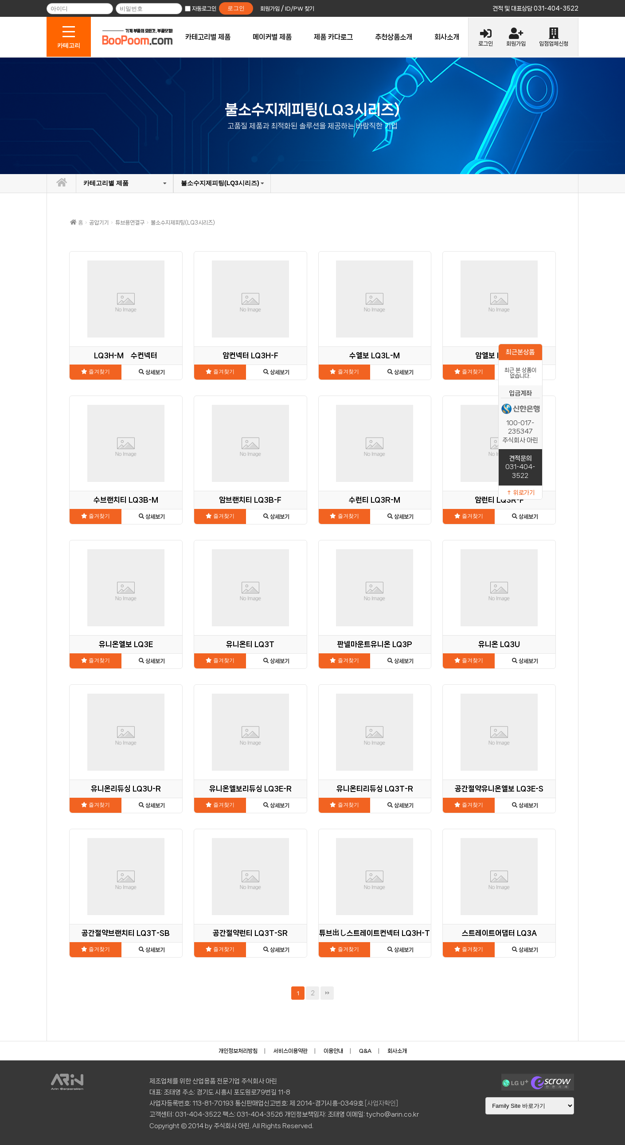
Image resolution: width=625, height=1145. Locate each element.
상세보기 (152, 372)
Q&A (365, 1051)
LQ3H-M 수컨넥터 (125, 355)
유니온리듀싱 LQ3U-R (126, 788)
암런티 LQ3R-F (499, 500)
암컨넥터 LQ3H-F (250, 355)
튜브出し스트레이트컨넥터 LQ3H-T (374, 933)
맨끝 (327, 993)
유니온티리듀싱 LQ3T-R (374, 788)
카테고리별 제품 (207, 37)
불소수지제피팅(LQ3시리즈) (220, 182)
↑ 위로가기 (520, 492)
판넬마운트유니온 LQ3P (374, 644)
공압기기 (99, 222)
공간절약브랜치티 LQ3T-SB (126, 933)
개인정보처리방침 (238, 1051)
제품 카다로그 (333, 37)
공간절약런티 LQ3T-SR (250, 933)
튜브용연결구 (130, 222)
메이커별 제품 (272, 37)
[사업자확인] (381, 1103)
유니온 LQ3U (499, 644)
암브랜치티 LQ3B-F (250, 500)
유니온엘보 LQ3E (126, 644)
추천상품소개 (393, 37)
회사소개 (446, 37)
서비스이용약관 (290, 1051)
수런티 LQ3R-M (374, 500)
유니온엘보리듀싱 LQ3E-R (250, 788)
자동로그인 (204, 9)
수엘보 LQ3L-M (374, 355)
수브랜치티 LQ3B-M (126, 500)
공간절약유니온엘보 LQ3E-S (499, 788)
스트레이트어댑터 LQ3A (499, 933)
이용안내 (333, 1051)
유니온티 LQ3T (250, 644)
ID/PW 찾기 (299, 9)
